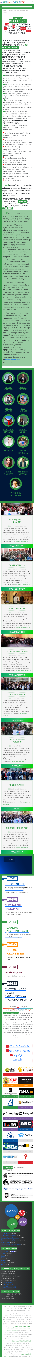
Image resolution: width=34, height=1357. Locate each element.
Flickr (3, 1258)
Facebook (4, 1254)
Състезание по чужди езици (10, 1240)
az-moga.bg (5, 1251)
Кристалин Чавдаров (14, 359)
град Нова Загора (17, 589)
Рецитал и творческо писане (11, 1244)
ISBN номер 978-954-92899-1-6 (22, 1341)
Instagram (4, 1262)
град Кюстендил (17, 546)
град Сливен (17, 852)
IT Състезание (6, 1233)
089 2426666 (18, 1051)
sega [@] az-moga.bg (9, 1287)
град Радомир (17, 766)
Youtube (3, 1260)
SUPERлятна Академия (8, 1236)
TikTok (3, 1264)
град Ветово (17, 720)
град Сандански (17, 632)
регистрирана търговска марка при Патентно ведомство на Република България (18, 1328)
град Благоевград (17, 675)
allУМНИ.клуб (5, 1242)
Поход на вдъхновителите (10, 1238)
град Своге (17, 809)
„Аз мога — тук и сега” (12, 2)
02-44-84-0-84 (18, 1046)
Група (3, 1256)
